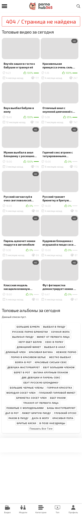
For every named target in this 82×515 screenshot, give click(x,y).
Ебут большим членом (59, 367)
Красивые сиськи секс (51, 362)
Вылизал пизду (23, 337)
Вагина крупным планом (51, 372)
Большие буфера (28, 327)
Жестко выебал (60, 357)
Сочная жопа (60, 332)
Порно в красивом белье (28, 357)
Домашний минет (29, 347)
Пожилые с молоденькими (25, 408)
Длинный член (16, 352)
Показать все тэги (41, 428)
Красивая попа (62, 418)
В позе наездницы (52, 423)
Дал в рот (12, 413)
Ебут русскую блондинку (40, 382)
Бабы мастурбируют (61, 408)
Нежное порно (66, 352)
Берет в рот (22, 372)
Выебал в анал (54, 347)
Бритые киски (26, 423)
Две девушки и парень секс (41, 377)
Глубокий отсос (65, 413)
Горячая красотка (59, 388)
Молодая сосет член (21, 393)
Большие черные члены (27, 388)
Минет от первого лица (53, 337)
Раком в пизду (18, 418)
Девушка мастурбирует (23, 367)
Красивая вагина (41, 352)
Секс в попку (54, 342)
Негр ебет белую (30, 342)
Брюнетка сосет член (31, 398)
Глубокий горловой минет (57, 393)
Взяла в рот (23, 362)
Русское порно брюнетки (30, 332)
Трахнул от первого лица (41, 403)
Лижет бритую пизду (36, 413)
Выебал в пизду (54, 327)
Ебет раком (58, 398)
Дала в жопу (40, 418)
